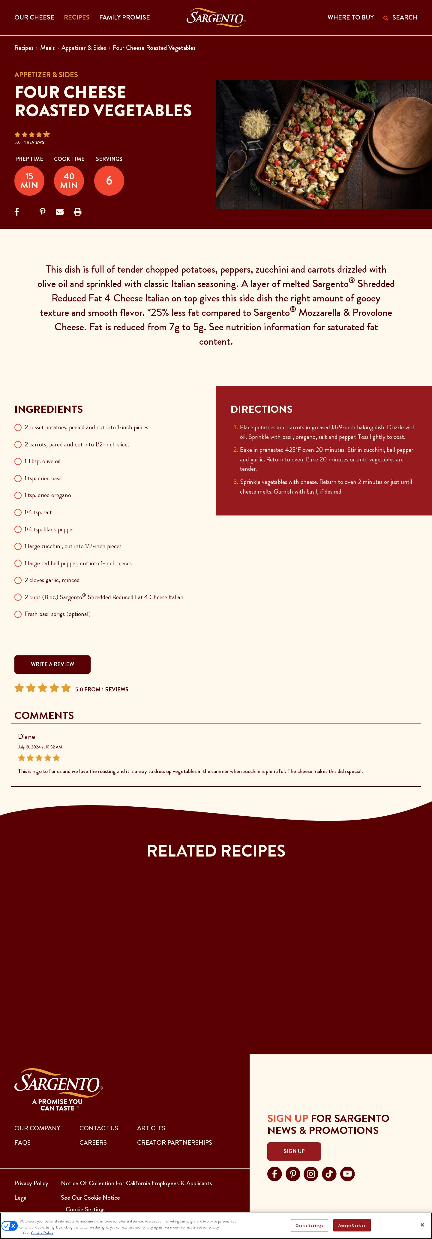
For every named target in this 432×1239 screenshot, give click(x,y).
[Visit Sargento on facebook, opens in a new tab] (274, 1172)
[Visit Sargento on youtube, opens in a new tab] (347, 1172)
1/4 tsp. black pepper (49, 529)
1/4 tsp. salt (38, 512)
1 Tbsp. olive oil (43, 461)
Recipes (24, 47)
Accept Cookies (352, 1225)
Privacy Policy (31, 1183)
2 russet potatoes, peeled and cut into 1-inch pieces (86, 427)
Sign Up (294, 1151)
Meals (47, 47)
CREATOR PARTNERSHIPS (174, 1142)
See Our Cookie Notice (90, 1197)
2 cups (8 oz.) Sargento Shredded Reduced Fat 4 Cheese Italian (104, 597)
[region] (216, 1225)
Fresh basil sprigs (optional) (58, 613)
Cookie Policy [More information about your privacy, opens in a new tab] (42, 1233)
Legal (21, 1197)
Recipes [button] (77, 17)
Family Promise (124, 17)
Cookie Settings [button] (86, 1209)
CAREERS (93, 1142)
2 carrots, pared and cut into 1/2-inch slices (77, 444)
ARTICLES (151, 1128)
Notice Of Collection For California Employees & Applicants (136, 1183)
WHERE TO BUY (351, 17)
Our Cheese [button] (34, 17)
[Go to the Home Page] (216, 18)
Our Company (37, 1128)
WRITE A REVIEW (52, 664)
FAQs (22, 1142)
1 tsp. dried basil (43, 478)
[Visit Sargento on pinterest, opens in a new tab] (293, 1172)
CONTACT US (99, 1128)
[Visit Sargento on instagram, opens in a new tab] (311, 1172)
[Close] (422, 1224)
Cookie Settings (309, 1225)
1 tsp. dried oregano (48, 495)
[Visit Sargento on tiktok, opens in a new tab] (329, 1172)
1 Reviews (34, 142)
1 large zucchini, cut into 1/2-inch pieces (73, 546)
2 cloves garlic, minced (52, 580)
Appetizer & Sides (84, 47)
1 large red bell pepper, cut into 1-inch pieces (78, 563)
